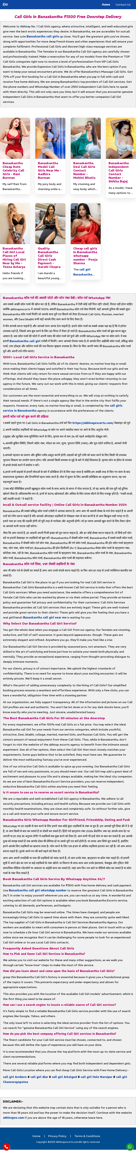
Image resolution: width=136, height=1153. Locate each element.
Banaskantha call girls (43, 36)
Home (106, 4)
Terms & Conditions (87, 1136)
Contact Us (123, 4)
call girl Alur (39, 1077)
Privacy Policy (57, 1136)
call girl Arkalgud (64, 1077)
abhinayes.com (13, 1117)
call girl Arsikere (15, 1077)
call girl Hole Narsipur (96, 1077)
